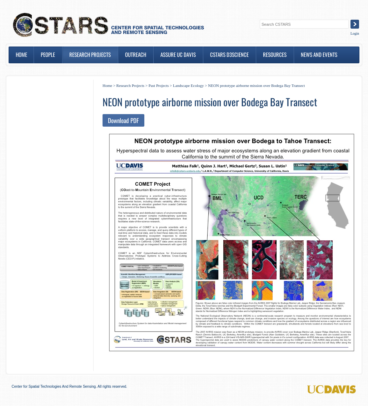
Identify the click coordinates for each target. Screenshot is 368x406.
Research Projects (90, 54)
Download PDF (123, 120)
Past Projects (159, 85)
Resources (275, 54)
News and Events (319, 54)
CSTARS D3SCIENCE (229, 54)
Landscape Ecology (188, 85)
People (48, 54)
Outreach (135, 54)
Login (354, 33)
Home (21, 54)
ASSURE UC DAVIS (178, 54)
